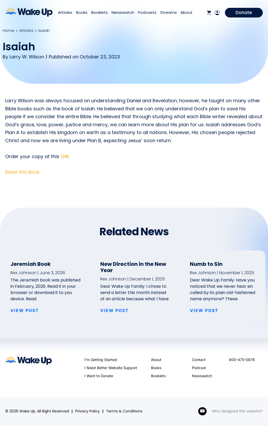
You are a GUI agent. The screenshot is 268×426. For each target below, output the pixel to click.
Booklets (99, 12)
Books (82, 12)
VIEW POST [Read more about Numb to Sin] (204, 310)
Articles (65, 12)
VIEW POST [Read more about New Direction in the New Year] (114, 310)
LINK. (65, 156)
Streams (168, 12)
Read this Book (22, 172)
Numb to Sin (206, 264)
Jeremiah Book (30, 264)
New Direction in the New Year (133, 267)
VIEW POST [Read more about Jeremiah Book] (24, 310)
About (186, 12)
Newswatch (123, 12)
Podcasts (147, 12)
